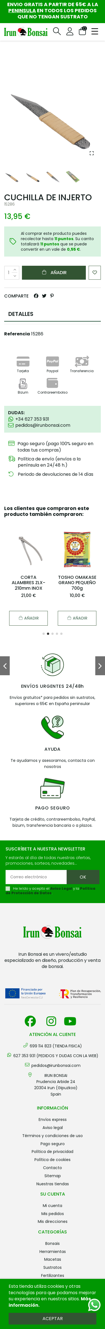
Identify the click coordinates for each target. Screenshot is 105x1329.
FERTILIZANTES (52, 1275)
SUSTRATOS (52, 1267)
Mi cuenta (52, 1205)
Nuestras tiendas (52, 1184)
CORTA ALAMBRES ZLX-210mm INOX (28, 582)
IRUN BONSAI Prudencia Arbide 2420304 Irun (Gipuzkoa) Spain (56, 1085)
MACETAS (52, 1259)
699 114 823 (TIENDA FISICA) (56, 1046)
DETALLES (20, 314)
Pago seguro (53, 1144)
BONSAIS (52, 1243)
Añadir (54, 272)
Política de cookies (52, 1159)
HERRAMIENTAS (52, 1251)
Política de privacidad (52, 1151)
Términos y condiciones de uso (52, 1135)
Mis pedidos (52, 1213)
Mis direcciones (53, 1221)
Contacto (52, 1168)
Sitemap (52, 1176)
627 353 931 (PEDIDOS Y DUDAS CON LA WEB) (55, 1056)
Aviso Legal (61, 888)
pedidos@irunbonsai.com (56, 1065)
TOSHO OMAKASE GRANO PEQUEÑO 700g (77, 582)
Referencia (17, 334)
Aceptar (52, 1318)
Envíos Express (53, 1119)
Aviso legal (52, 1127)
